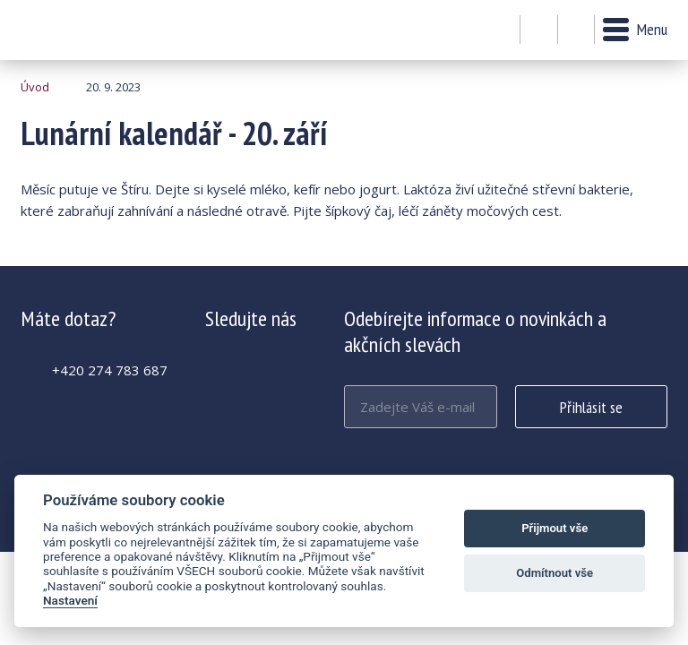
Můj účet (539, 30)
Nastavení (70, 600)
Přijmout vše (554, 528)
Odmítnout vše (554, 573)
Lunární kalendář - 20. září (69, 30)
